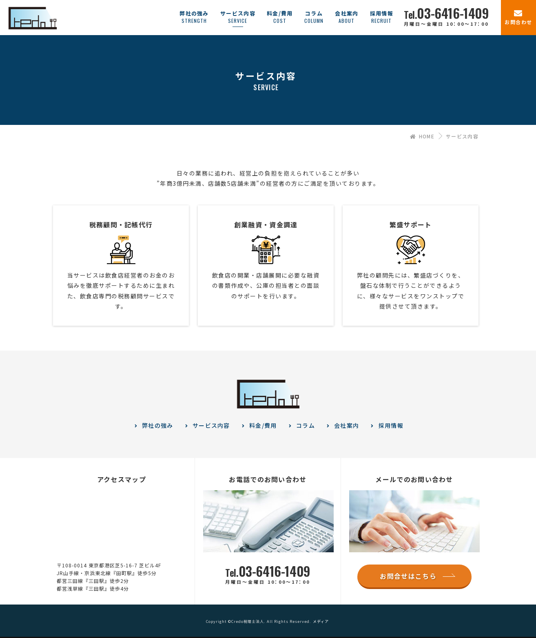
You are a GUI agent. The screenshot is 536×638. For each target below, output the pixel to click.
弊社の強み (157, 425)
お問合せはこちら (408, 576)
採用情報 (391, 425)
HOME (422, 136)
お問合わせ (518, 21)
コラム (305, 425)
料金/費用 (263, 425)
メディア (321, 621)
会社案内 (346, 425)
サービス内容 (211, 425)
